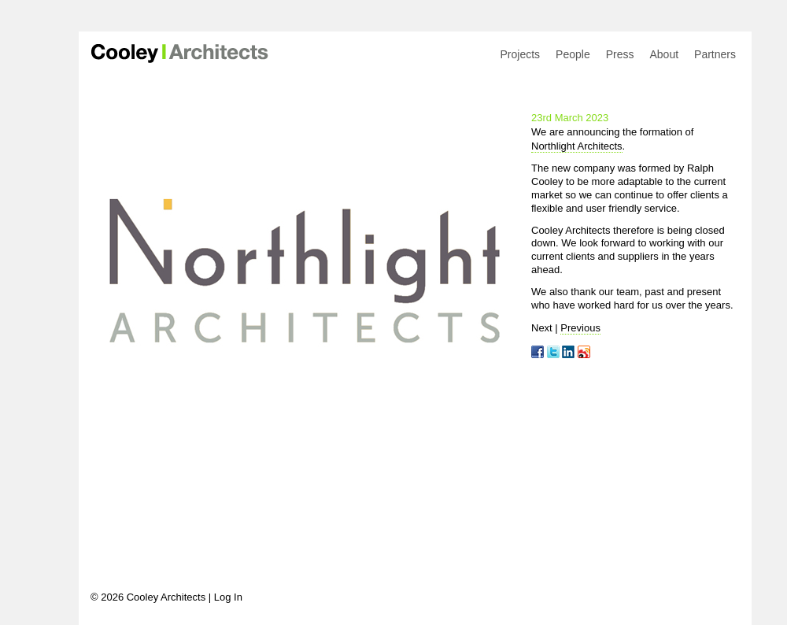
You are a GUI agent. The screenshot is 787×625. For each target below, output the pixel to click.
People (573, 54)
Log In (228, 597)
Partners (715, 54)
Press (620, 54)
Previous (580, 328)
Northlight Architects (577, 146)
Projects (521, 54)
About (663, 54)
